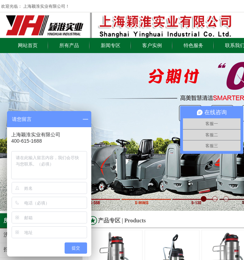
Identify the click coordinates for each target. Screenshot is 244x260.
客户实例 (152, 45)
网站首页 (28, 45)
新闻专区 (110, 45)
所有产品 (69, 45)
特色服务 (193, 45)
